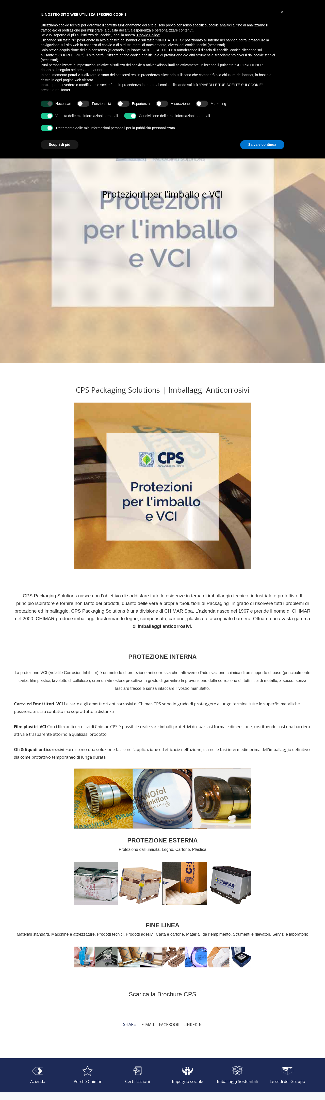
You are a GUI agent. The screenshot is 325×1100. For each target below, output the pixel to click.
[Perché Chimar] (87, 1075)
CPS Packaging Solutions (50, 595)
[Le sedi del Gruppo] (287, 1075)
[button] (282, 12)
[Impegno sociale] (187, 1075)
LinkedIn (193, 1024)
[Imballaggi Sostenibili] (237, 1075)
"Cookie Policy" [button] (148, 35)
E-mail (147, 1024)
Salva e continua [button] (262, 144)
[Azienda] (37, 1075)
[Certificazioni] (137, 1075)
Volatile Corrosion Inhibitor (73, 673)
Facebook (168, 1024)
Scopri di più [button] (59, 144)
